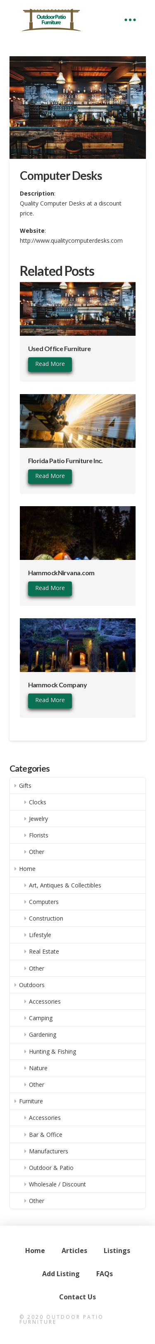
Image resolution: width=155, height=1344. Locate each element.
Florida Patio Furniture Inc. (65, 460)
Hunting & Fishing (52, 1051)
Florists (38, 835)
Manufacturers (48, 1151)
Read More (50, 364)
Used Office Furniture (59, 348)
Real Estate (44, 951)
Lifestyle (40, 935)
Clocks (37, 802)
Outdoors (32, 985)
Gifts (25, 785)
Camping (40, 1018)
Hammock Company (57, 685)
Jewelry (38, 819)
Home (27, 869)
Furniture (31, 1101)
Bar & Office (45, 1134)
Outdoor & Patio (51, 1168)
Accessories (45, 1001)
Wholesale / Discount (57, 1184)
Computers (44, 902)
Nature (38, 1068)
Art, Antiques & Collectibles (65, 885)
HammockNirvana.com (61, 572)
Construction (46, 918)
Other (36, 852)
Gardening (42, 1034)
